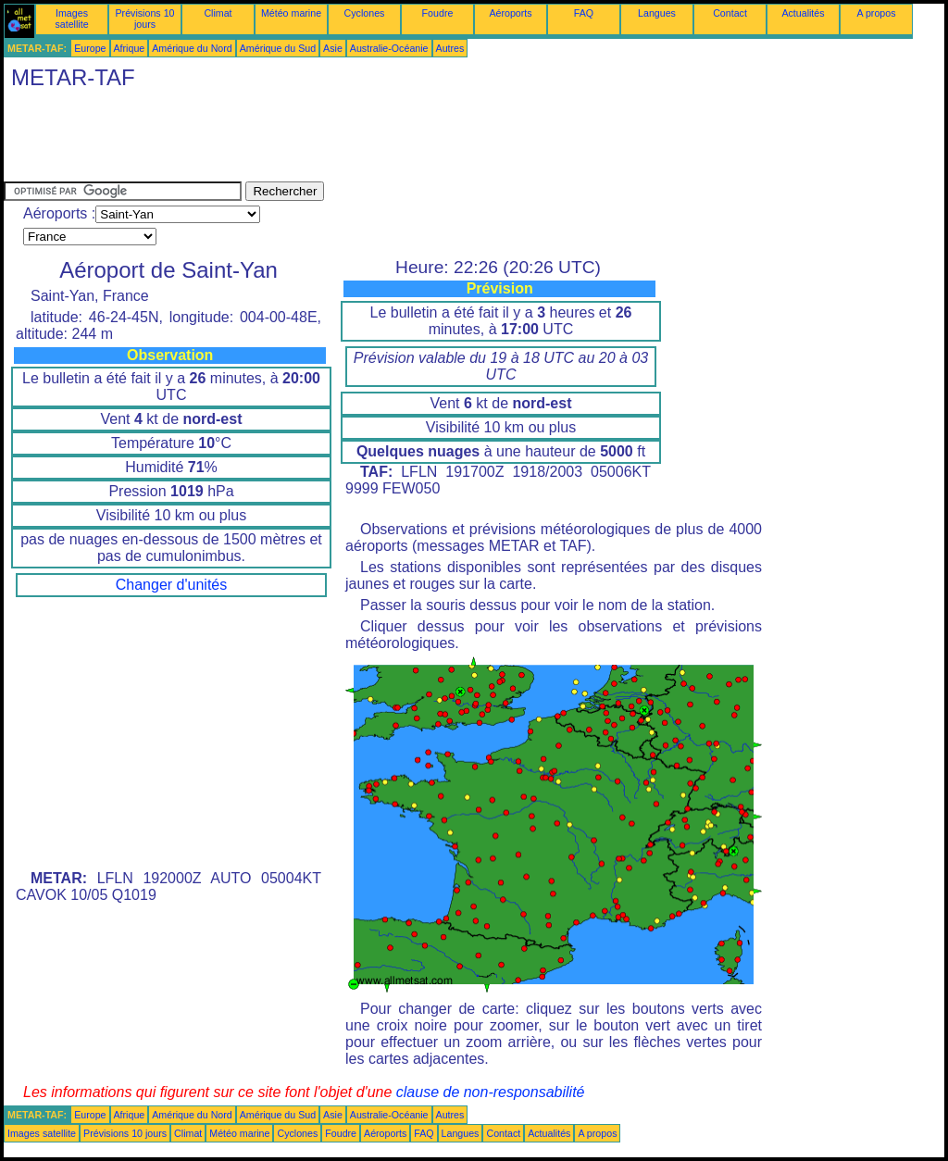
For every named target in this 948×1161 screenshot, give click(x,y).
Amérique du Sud (278, 48)
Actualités (802, 13)
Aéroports (510, 13)
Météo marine (291, 13)
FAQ (583, 13)
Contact (730, 13)
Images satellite (71, 18)
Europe (90, 48)
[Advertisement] (341, 139)
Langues (657, 13)
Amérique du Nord (191, 48)
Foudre (438, 13)
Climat (217, 13)
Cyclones (364, 13)
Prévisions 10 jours (145, 18)
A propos (875, 13)
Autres (450, 48)
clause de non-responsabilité (490, 1092)
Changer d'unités (171, 585)
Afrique (129, 48)
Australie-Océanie (389, 48)
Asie (333, 48)
